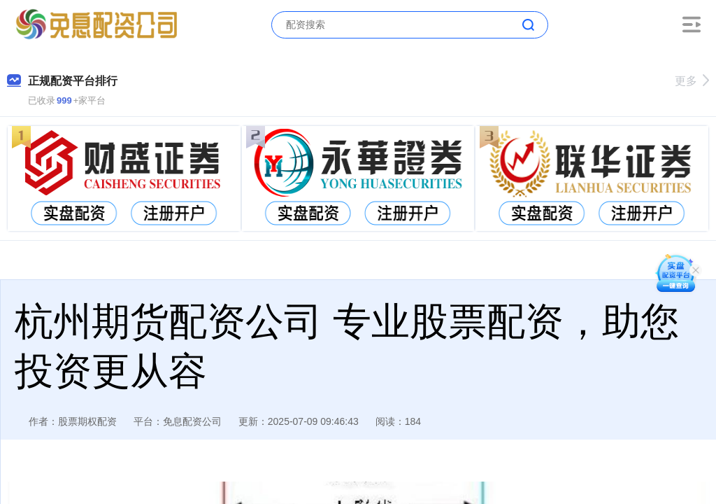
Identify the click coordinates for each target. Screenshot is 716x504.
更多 (692, 81)
